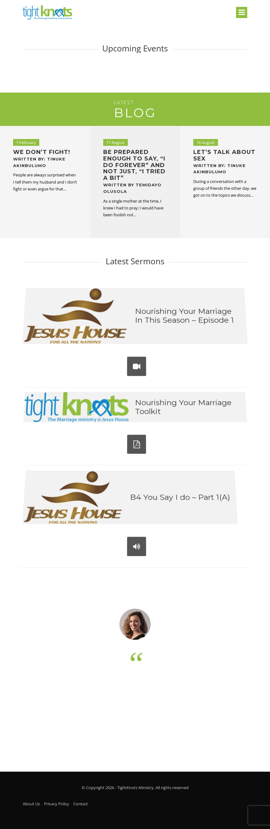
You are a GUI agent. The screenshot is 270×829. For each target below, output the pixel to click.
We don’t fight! (41, 158)
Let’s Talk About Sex (224, 161)
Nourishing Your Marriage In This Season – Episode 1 (183, 317)
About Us (31, 804)
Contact (80, 804)
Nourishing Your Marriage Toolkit (181, 409)
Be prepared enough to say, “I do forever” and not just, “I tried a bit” (134, 171)
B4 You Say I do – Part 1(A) (178, 499)
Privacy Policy (56, 804)
